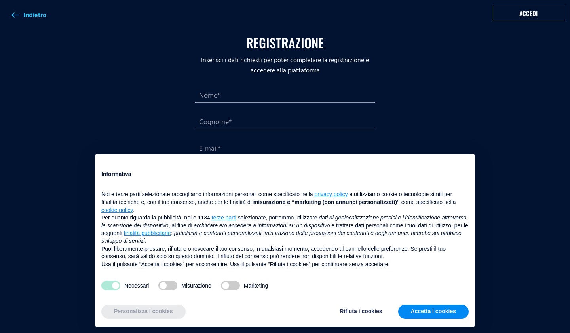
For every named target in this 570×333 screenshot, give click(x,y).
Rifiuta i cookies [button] (361, 311)
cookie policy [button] (117, 210)
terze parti (224, 217)
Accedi (528, 13)
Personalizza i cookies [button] (143, 311)
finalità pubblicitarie (147, 233)
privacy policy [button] (331, 194)
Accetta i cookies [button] (433, 311)
